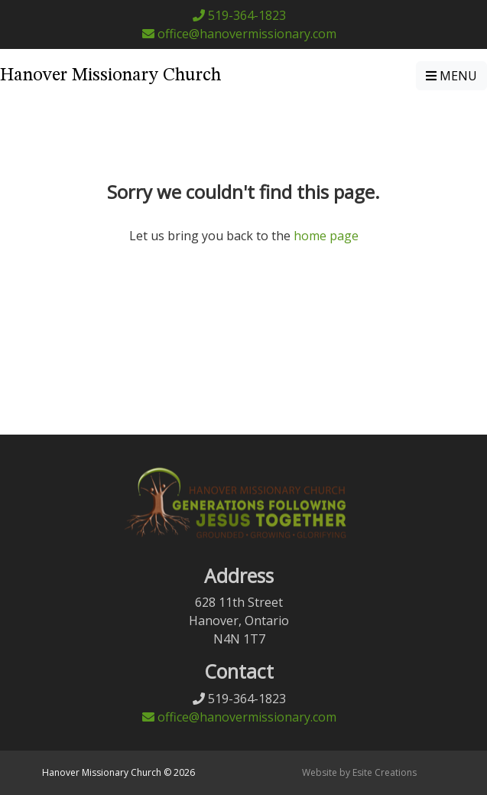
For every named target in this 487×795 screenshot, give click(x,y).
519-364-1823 (239, 15)
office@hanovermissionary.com (239, 33)
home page (326, 235)
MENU (451, 75)
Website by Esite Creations (359, 772)
